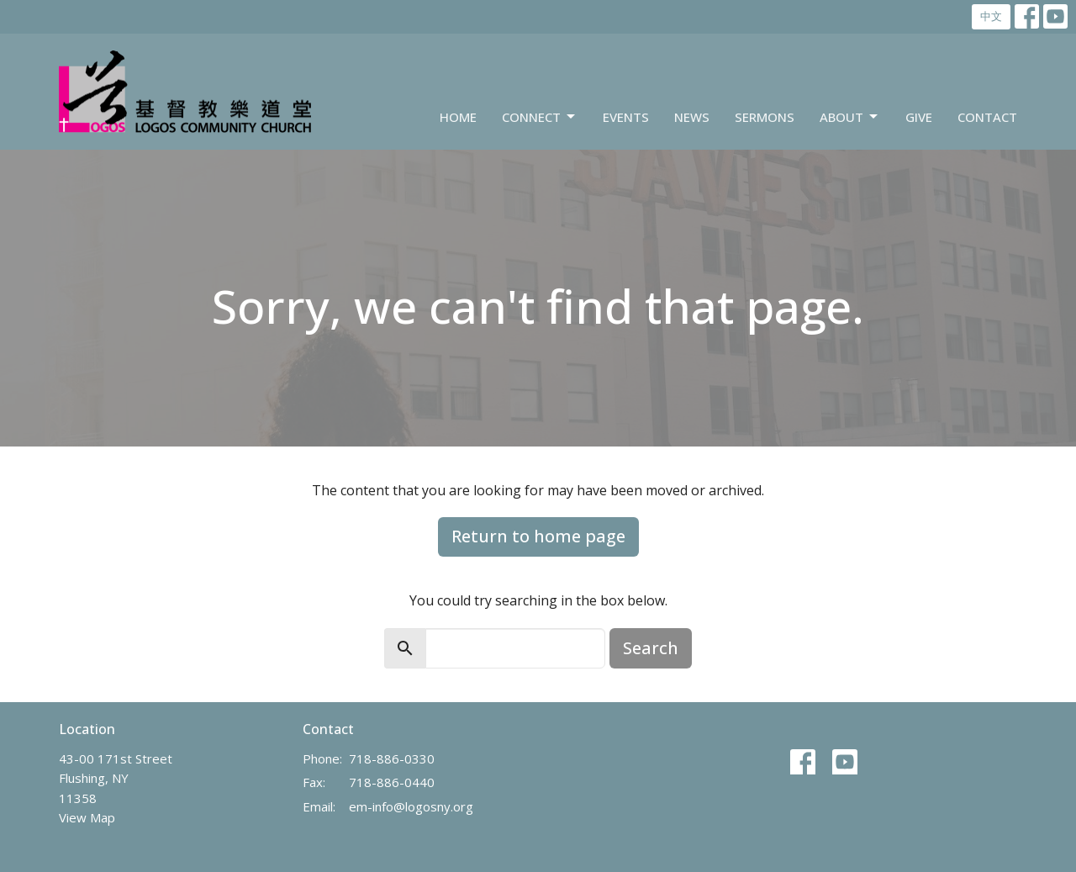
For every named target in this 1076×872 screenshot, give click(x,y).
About (850, 117)
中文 (991, 16)
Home (458, 116)
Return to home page (538, 536)
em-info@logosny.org (411, 806)
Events (626, 116)
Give (918, 116)
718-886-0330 (392, 758)
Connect (540, 117)
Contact (987, 116)
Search (650, 648)
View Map (87, 817)
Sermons (764, 116)
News (691, 116)
